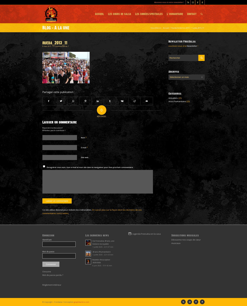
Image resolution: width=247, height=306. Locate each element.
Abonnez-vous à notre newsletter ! (169, 2)
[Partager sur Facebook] (49, 101)
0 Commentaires (60, 46)
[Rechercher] (201, 14)
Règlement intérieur (51, 284)
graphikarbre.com (81, 302)
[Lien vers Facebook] (202, 2)
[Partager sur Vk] (122, 101)
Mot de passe (48, 251)
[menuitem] (99, 14)
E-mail (84, 147)
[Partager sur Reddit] (134, 101)
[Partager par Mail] (147, 101)
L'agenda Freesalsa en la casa (146, 233)
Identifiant (47, 239)
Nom (84, 137)
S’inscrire (46, 271)
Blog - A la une (55, 27)
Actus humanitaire (177, 101)
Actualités (173, 98)
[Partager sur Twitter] (61, 101)
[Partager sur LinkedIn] (98, 101)
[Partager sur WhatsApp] (73, 101)
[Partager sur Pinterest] (85, 101)
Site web (84, 157)
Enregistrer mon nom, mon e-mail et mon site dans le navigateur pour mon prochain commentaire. (90, 167)
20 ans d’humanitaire (101, 252)
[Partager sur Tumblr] (110, 101)
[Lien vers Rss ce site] (188, 2)
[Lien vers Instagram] (193, 2)
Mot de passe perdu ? (52, 275)
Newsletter (192, 46)
